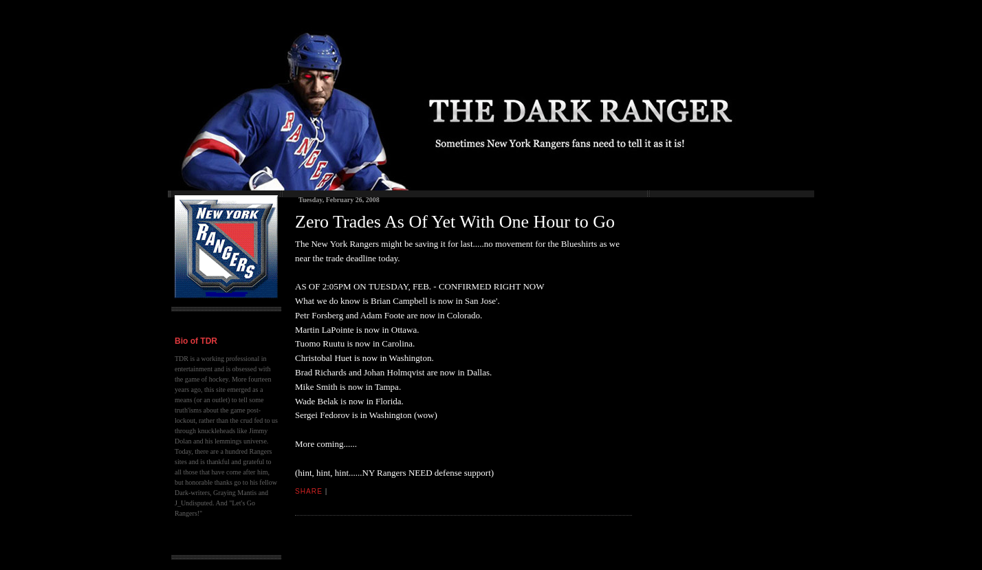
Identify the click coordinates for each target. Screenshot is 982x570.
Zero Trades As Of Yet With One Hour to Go (455, 222)
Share (309, 491)
